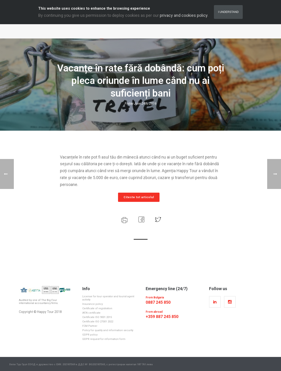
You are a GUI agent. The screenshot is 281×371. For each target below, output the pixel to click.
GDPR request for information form (103, 339)
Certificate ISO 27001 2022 (97, 321)
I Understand (228, 12)
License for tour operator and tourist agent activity (108, 298)
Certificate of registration (97, 308)
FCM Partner (89, 325)
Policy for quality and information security (107, 330)
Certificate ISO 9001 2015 (97, 317)
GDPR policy (90, 334)
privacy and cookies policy (183, 15)
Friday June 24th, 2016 (141, 103)
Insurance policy (92, 304)
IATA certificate (91, 312)
